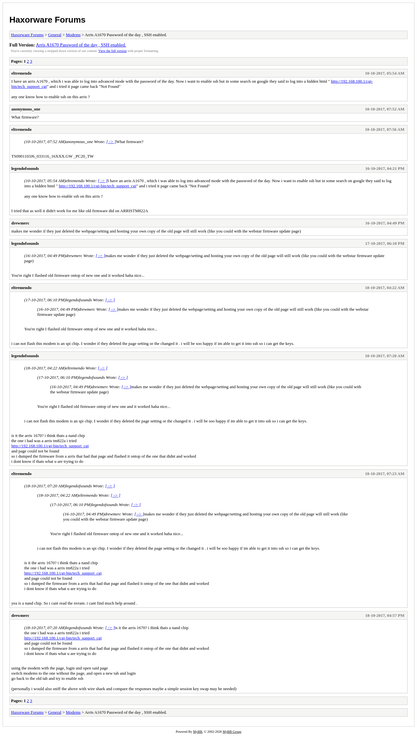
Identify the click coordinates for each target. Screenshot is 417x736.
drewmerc (20, 223)
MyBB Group (232, 731)
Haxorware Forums (47, 20)
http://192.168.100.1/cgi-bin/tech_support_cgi (97, 185)
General (54, 34)
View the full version (112, 51)
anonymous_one (25, 109)
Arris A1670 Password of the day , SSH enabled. (81, 44)
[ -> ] (111, 141)
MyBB (197, 731)
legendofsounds (25, 168)
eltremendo (21, 73)
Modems (73, 34)
